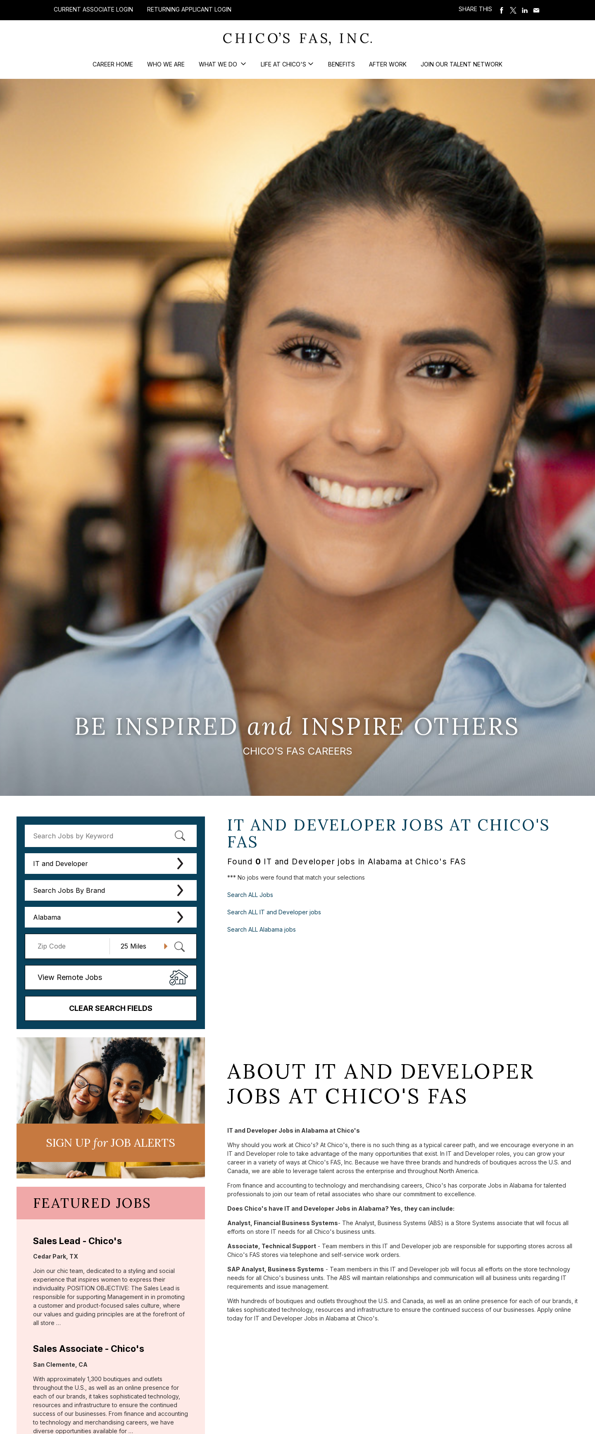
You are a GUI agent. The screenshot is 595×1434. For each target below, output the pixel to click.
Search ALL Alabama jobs (261, 929)
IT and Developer (60, 863)
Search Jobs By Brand (69, 890)
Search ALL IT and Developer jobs (274, 912)
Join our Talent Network (461, 64)
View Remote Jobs (70, 977)
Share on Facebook (501, 10)
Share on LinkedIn (524, 10)
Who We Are (166, 64)
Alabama (47, 917)
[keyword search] (111, 836)
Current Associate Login (93, 9)
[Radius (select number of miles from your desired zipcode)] (141, 946)
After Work (388, 64)
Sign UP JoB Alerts (110, 1143)
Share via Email (536, 10)
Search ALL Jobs (250, 894)
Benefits (341, 64)
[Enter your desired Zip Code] (71, 946)
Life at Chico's (283, 64)
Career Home (113, 64)
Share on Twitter (513, 10)
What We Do (219, 64)
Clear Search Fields (110, 1008)
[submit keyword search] (180, 836)
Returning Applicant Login (189, 9)
